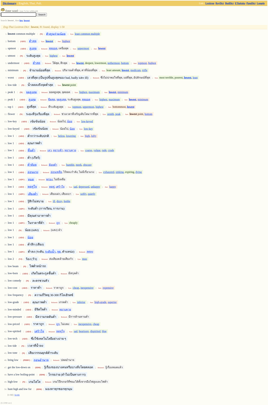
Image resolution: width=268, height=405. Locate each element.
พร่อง (49, 179)
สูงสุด (33, 48)
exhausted (108, 172)
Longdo (261, 3)
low (21, 20)
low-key (88, 128)
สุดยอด (53, 48)
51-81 (17, 395)
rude (104, 150)
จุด (59, 251)
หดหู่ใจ (32, 186)
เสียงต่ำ (33, 193)
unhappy (95, 186)
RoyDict (220, 3)
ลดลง (90, 251)
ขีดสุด (51, 99)
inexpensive (87, 287)
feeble (67, 201)
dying (139, 172)
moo (84, 258)
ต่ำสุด (32, 41)
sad (75, 186)
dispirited (95, 331)
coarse (88, 150)
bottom (125, 63)
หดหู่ (52, 186)
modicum (135, 70)
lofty (93, 135)
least (195, 77)
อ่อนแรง (33, 172)
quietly (91, 193)
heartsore (84, 331)
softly (83, 193)
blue (104, 331)
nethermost (114, 63)
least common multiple (87, 33)
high (87, 135)
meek (79, 164)
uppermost (83, 48)
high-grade (100, 302)
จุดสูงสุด (31, 92)
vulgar (96, 150)
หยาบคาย (70, 150)
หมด (31, 179)
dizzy (59, 201)
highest (66, 41)
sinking (120, 172)
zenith (110, 114)
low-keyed (87, 121)
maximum (94, 92)
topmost (142, 63)
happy (112, 186)
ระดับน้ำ (50, 251)
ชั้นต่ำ (31, 150)
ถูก (58, 222)
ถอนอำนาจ (41, 360)
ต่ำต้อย (32, 164)
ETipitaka (240, 3)
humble (70, 164)
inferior (81, 302)
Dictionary (9, 3)
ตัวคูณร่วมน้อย (55, 33)
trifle (144, 70)
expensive (108, 287)
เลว (50, 150)
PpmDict (251, 3)
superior (112, 302)
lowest (27, 20)
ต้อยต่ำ (53, 164)
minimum (122, 92)
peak (117, 114)
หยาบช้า (58, 150)
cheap (76, 287)
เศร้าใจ (60, 186)
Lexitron (209, 3)
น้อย (69, 121)
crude (111, 150)
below (61, 135)
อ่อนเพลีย (56, 172)
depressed (84, 186)
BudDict (229, 3)
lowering (71, 135)
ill (54, 201)
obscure (87, 164)
